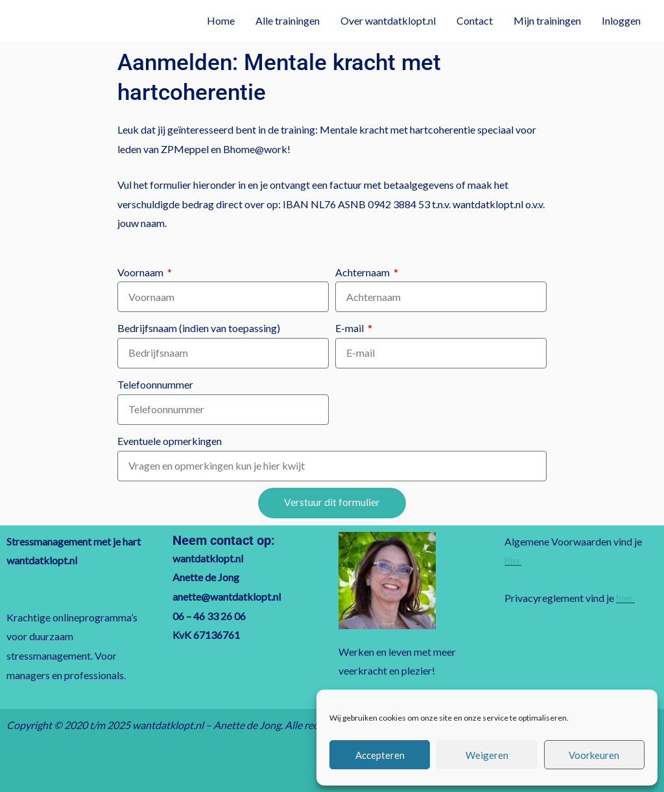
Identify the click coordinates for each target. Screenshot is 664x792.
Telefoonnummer (155, 384)
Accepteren (380, 755)
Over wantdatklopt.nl (388, 20)
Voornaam (141, 272)
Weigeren (487, 755)
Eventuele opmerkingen (169, 441)
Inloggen (621, 20)
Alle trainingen (287, 20)
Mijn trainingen (547, 20)
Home (221, 20)
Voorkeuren (594, 755)
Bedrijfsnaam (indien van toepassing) (198, 328)
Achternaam (363, 272)
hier (512, 560)
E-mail (350, 328)
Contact (474, 20)
